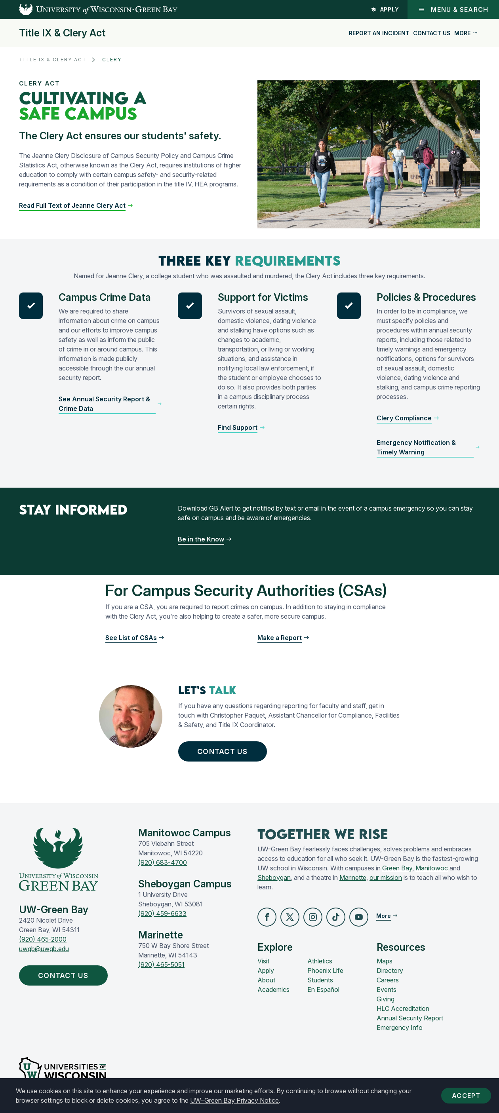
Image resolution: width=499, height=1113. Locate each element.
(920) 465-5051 (161, 965)
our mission (385, 877)
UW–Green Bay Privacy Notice (234, 1100)
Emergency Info (400, 1027)
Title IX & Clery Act (62, 33)
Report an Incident (379, 33)
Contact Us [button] (224, 751)
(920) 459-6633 (162, 913)
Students (320, 980)
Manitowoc (431, 868)
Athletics (319, 961)
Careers (388, 980)
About (266, 980)
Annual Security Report (410, 1018)
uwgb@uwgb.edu (44, 949)
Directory (390, 970)
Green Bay (397, 868)
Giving (385, 999)
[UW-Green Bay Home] (88, 9)
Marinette (352, 877)
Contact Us (432, 33)
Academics (273, 989)
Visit (263, 961)
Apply (385, 9)
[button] (76, 205)
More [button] (466, 33)
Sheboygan (274, 877)
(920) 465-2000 (43, 939)
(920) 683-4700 (162, 862)
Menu (453, 9)
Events (386, 989)
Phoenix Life (325, 970)
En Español (323, 989)
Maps (384, 961)
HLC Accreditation (403, 1008)
